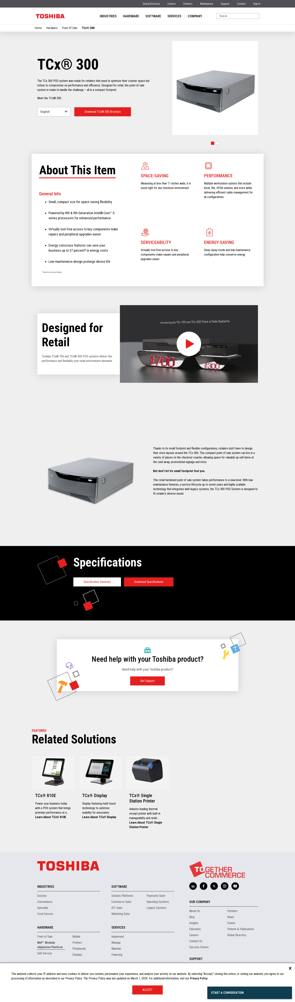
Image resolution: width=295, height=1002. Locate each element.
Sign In (256, 3)
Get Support (147, 681)
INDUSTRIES (108, 16)
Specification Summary (97, 582)
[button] (212, 143)
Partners (187, 3)
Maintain (116, 948)
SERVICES (174, 16)
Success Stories (199, 947)
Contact (241, 3)
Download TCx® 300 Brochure (102, 111)
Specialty (42, 908)
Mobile (76, 936)
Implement (117, 936)
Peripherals (79, 948)
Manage (116, 942)
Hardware (52, 28)
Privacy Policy (199, 978)
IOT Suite (116, 908)
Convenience (44, 902)
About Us (194, 911)
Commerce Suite (121, 902)
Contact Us (195, 941)
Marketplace (206, 3)
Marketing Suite (120, 914)
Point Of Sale (69, 28)
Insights (193, 923)
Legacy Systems (156, 908)
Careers (171, 3)
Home (38, 28)
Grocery (42, 896)
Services (118, 927)
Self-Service (44, 953)
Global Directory (151, 3)
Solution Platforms (122, 896)
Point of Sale (44, 936)
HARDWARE (131, 16)
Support (225, 3)
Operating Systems (158, 902)
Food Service (45, 914)
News (230, 917)
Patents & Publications (240, 929)
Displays (77, 954)
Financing (116, 954)
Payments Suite (156, 896)
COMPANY (195, 16)
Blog (192, 917)
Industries (45, 887)
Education (195, 929)
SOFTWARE (153, 16)
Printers (77, 942)
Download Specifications (148, 582)
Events (231, 923)
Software (119, 887)
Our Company (199, 902)
